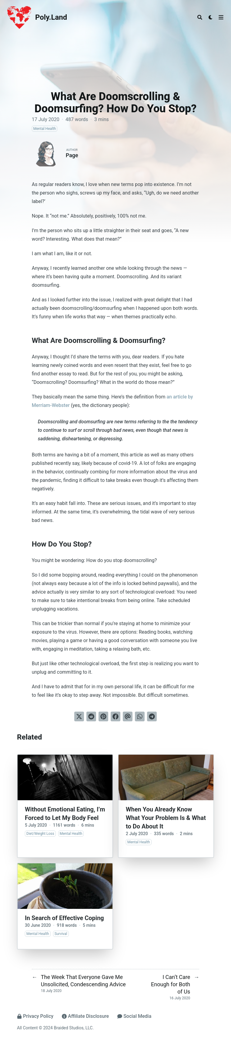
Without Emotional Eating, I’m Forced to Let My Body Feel (65, 813)
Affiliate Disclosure (85, 1016)
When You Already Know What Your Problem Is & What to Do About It (166, 818)
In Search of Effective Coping (64, 918)
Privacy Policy (35, 1016)
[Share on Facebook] (115, 716)
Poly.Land (51, 17)
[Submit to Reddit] (91, 716)
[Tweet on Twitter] (79, 716)
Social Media (134, 1016)
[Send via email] (127, 716)
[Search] (199, 17)
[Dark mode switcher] (210, 17)
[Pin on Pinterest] (103, 716)
